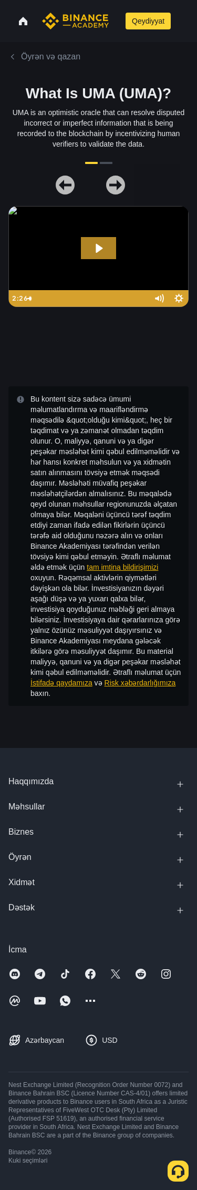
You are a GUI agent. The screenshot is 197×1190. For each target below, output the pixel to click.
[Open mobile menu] (183, 21)
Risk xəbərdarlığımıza (140, 683)
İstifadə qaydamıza (61, 683)
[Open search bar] (116, 21)
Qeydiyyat (148, 21)
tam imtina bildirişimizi (122, 567)
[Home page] (75, 21)
